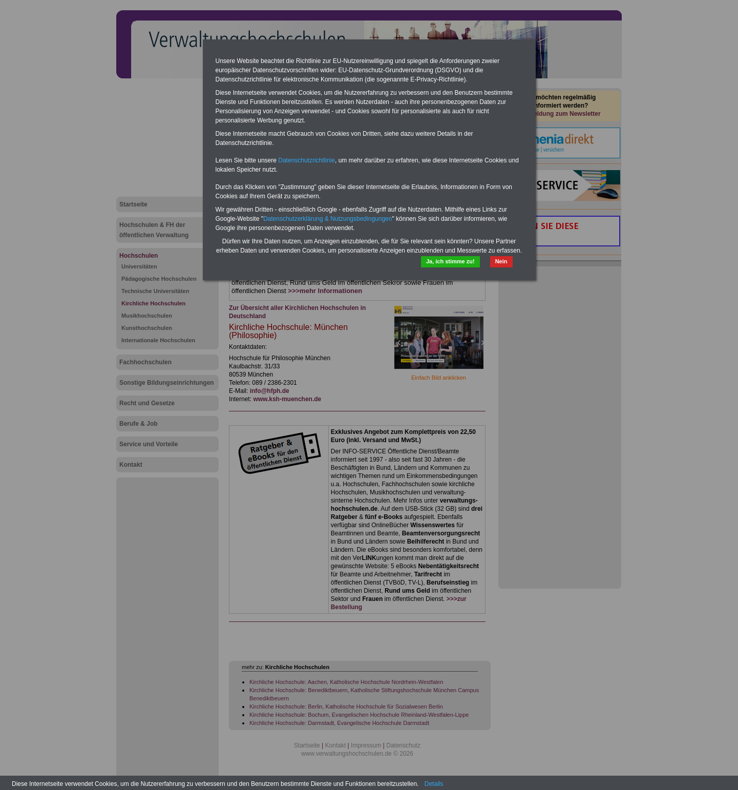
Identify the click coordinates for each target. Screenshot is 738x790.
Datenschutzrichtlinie (306, 160)
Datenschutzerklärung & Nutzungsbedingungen (327, 218)
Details (434, 783)
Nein (501, 261)
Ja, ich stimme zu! (450, 261)
